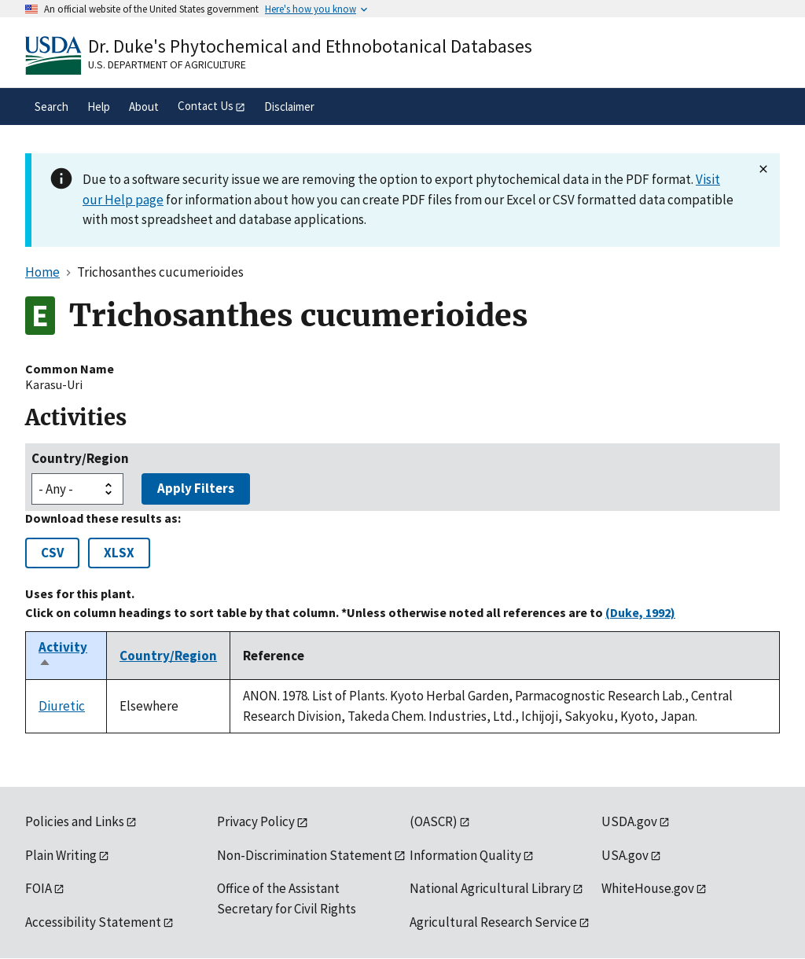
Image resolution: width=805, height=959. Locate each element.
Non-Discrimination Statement (304, 855)
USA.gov (625, 855)
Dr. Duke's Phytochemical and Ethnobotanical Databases (310, 46)
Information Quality (465, 855)
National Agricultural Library (490, 888)
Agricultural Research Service (493, 922)
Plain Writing (61, 855)
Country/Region (80, 458)
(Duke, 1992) (640, 612)
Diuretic (62, 706)
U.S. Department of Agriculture (167, 64)
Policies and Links (74, 821)
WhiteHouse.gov (647, 888)
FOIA (38, 888)
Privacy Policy (256, 821)
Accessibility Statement (93, 922)
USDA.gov (629, 821)
